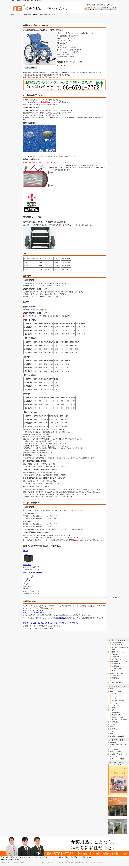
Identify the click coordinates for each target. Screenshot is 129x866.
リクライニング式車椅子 (119, 719)
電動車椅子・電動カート (119, 717)
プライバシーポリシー (49, 857)
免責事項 (30, 857)
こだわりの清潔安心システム (118, 749)
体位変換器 (113, 708)
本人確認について (117, 645)
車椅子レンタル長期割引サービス (34, 613)
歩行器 (112, 726)
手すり (112, 734)
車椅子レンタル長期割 (116, 673)
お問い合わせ (111, 5)
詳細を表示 (27, 565)
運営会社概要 (91, 5)
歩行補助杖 (113, 729)
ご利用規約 (115, 656)
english (114, 671)
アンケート (38, 857)
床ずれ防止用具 (114, 705)
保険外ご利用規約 (63, 857)
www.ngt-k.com (20, 862)
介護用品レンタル (16, 14)
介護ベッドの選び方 (116, 751)
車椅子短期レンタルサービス (33, 610)
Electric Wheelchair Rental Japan (10, 859)
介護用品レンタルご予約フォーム (81, 857)
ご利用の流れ (101, 5)
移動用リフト (114, 724)
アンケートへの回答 (118, 759)
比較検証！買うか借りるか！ (118, 754)
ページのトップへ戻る (110, 597)
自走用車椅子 (33, 14)
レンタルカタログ (115, 765)
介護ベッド (113, 689)
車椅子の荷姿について (33, 316)
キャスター (115, 703)
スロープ (112, 731)
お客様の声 (113, 756)
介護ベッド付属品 (115, 691)
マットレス (115, 693)
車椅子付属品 (60, 618)
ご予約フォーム (116, 659)
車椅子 (25, 14)
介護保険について (115, 742)
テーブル (114, 698)
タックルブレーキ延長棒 (33, 572)
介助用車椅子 (116, 712)
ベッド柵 (114, 696)
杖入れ (25, 551)
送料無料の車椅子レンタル (118, 652)
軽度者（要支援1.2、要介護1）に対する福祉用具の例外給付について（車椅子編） (51, 623)
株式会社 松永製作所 (71, 52)
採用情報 (13, 857)
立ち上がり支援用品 (118, 700)
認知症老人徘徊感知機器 (117, 736)
